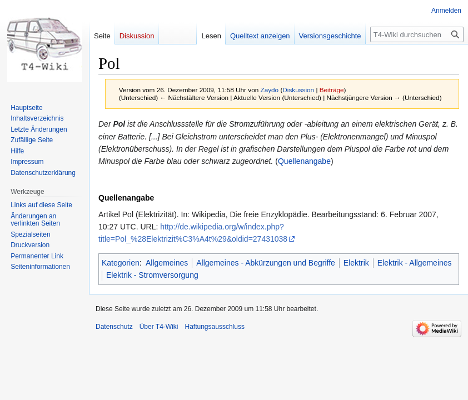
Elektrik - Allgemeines (414, 262)
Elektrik (356, 262)
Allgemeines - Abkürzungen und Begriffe (265, 262)
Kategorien (121, 262)
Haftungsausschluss (215, 327)
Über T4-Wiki (159, 327)
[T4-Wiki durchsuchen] (417, 34)
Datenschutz (114, 327)
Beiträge (332, 89)
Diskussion (298, 89)
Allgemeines (167, 262)
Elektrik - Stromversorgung (152, 275)
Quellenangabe (304, 161)
